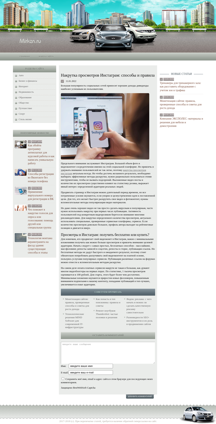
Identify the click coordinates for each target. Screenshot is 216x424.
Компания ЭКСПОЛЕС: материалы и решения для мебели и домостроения (181, 122)
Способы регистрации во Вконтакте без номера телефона (41, 178)
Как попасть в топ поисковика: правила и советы (108, 302)
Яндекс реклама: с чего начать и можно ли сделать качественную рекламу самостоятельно (138, 306)
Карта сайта (46, 56)
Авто (21, 75)
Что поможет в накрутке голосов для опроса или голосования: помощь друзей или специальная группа (40, 218)
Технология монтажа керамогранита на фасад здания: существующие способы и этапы (40, 245)
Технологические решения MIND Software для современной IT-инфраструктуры (74, 321)
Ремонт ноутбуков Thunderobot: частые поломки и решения (107, 314)
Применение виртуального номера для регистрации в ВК (41, 195)
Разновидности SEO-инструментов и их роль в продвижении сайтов (139, 321)
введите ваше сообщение (108, 353)
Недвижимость (26, 92)
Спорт (22, 113)
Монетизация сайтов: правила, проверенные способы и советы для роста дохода (180, 104)
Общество (24, 102)
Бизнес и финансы (28, 81)
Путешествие (25, 108)
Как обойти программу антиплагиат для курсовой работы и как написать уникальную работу (41, 154)
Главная (24, 56)
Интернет (23, 86)
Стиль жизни (25, 119)
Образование (25, 97)
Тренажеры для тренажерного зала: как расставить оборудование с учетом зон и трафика (180, 87)
